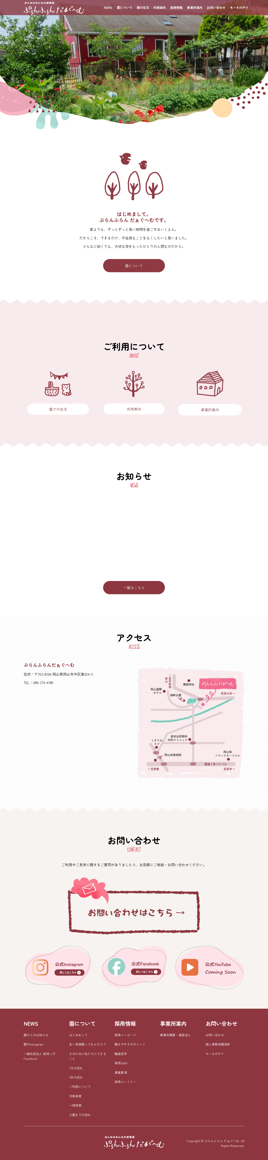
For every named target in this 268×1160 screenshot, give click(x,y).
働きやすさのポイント (130, 1044)
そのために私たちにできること (87, 1056)
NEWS (108, 7)
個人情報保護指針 (218, 1044)
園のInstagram (33, 1044)
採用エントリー (125, 1081)
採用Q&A (121, 1063)
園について (124, 7)
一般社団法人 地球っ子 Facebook (39, 1056)
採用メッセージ (125, 1035)
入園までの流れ (80, 1115)
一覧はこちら (134, 587)
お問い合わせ (216, 7)
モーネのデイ (239, 7)
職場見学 (121, 1053)
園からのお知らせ (36, 1035)
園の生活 (143, 7)
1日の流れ (76, 1068)
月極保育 (75, 1096)
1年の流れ (76, 1077)
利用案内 (159, 7)
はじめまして (78, 1035)
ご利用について (80, 1086)
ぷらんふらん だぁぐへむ (221, 1140)
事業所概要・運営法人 (175, 1035)
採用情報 (176, 7)
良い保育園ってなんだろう (87, 1044)
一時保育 (75, 1105)
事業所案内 (194, 7)
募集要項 (121, 1072)
